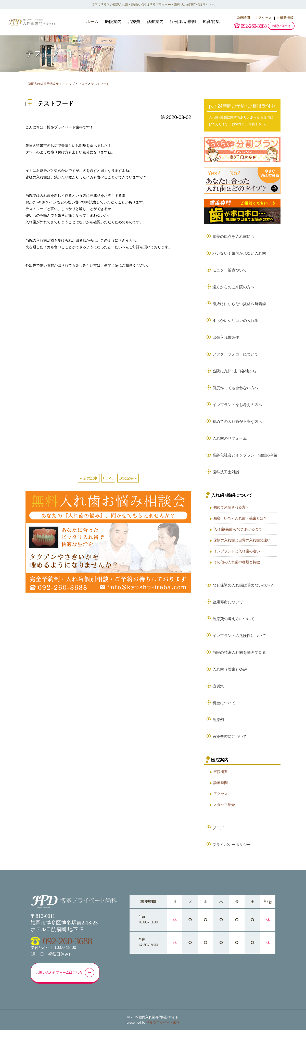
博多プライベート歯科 (163, 1037)
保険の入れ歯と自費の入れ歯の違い (242, 548)
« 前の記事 (88, 319)
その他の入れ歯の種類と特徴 (236, 570)
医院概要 (220, 784)
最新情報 (285, 18)
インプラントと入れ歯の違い (236, 559)
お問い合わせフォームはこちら (66, 987)
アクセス (264, 18)
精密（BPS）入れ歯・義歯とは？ (240, 526)
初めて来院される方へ (231, 515)
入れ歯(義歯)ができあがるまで (237, 537)
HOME (108, 319)
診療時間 (242, 18)
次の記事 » (128, 319)
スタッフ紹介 (224, 817)
